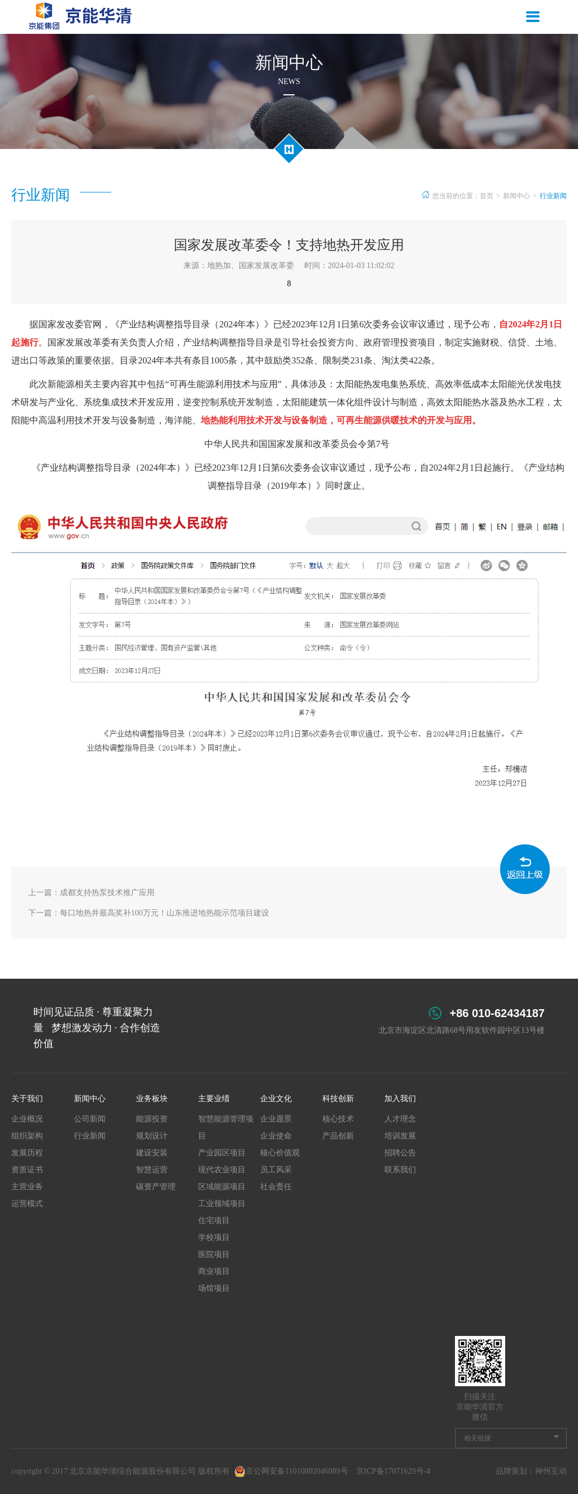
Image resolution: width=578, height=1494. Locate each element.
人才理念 (400, 1119)
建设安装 (152, 1153)
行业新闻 (553, 196)
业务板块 (152, 1098)
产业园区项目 (222, 1153)
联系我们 (400, 1170)
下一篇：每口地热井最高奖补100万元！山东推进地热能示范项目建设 (148, 913)
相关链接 (477, 1438)
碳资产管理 (156, 1186)
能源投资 (152, 1119)
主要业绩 (214, 1098)
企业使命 (276, 1136)
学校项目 (214, 1237)
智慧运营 (152, 1170)
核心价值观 (280, 1153)
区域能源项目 (222, 1186)
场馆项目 (214, 1288)
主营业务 (27, 1186)
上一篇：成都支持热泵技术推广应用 (91, 892)
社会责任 (276, 1186)
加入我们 (400, 1098)
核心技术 (338, 1119)
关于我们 (27, 1098)
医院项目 (214, 1254)
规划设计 (152, 1136)
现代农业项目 (222, 1170)
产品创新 (338, 1136)
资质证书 (27, 1170)
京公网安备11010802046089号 (291, 1471)
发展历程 (27, 1153)
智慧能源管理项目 (225, 1127)
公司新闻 (90, 1119)
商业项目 (214, 1271)
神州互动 (551, 1471)
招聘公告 (400, 1153)
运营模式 (27, 1203)
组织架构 (27, 1136)
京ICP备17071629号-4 (393, 1471)
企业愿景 (276, 1119)
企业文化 (276, 1098)
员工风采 (276, 1170)
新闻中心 (516, 196)
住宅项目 (214, 1220)
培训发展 (400, 1136)
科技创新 (338, 1098)
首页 (486, 196)
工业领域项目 (222, 1203)
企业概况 (27, 1119)
